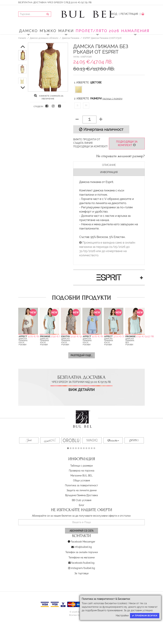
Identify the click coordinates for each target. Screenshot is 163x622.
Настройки (122, 615)
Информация (109, 172)
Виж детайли (82, 390)
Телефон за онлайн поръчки (81, 552)
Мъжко (48, 31)
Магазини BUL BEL (81, 475)
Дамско (28, 31)
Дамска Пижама (70, 37)
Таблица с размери (112, 99)
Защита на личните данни (82, 490)
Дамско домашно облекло (44, 37)
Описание (109, 165)
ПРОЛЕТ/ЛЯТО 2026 (97, 31)
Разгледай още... (82, 355)
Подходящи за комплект (127, 143)
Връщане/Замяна (75, 495)
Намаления (135, 31)
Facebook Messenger (83, 541)
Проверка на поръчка (81, 470)
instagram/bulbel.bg (83, 568)
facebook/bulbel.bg (82, 562)
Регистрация (129, 14)
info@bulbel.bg (83, 547)
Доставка (92, 495)
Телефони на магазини (82, 557)
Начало (22, 37)
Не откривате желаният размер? (120, 156)
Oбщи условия (81, 480)
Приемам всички (144, 615)
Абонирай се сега (81, 530)
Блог (81, 505)
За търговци (81, 573)
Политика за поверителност (81, 485)
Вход (113, 14)
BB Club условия (81, 500)
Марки (66, 31)
